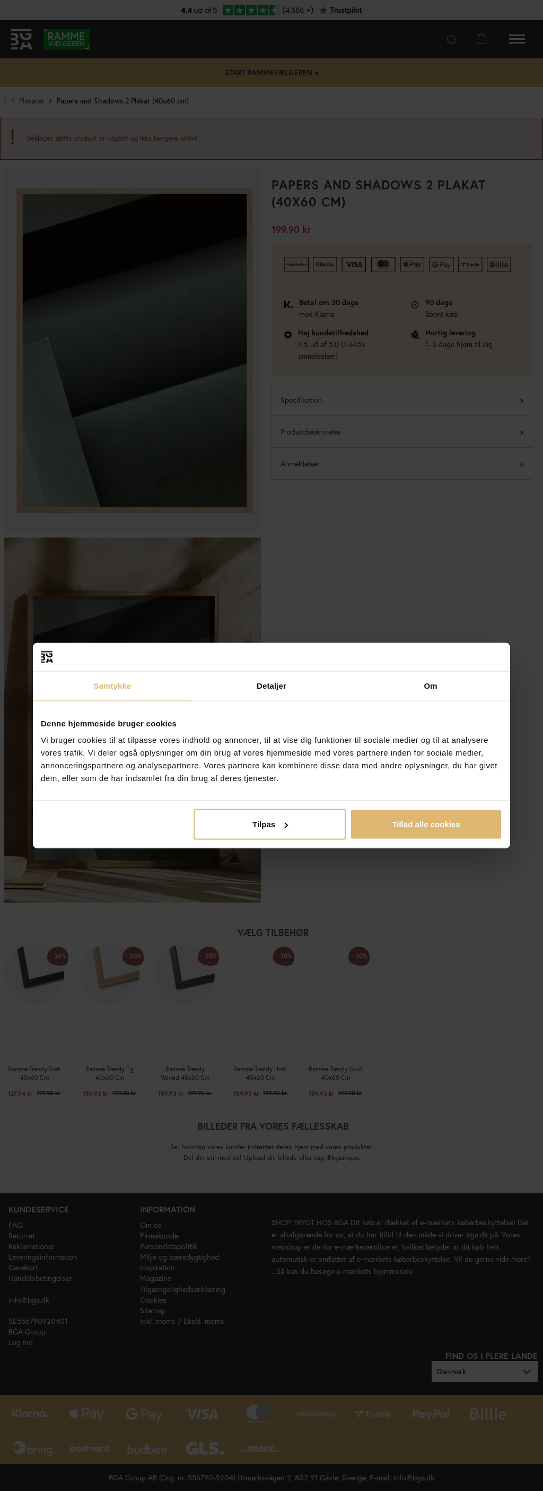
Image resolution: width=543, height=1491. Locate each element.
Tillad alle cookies (426, 824)
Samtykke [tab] (113, 685)
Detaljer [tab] (271, 685)
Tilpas (270, 824)
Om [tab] (430, 685)
